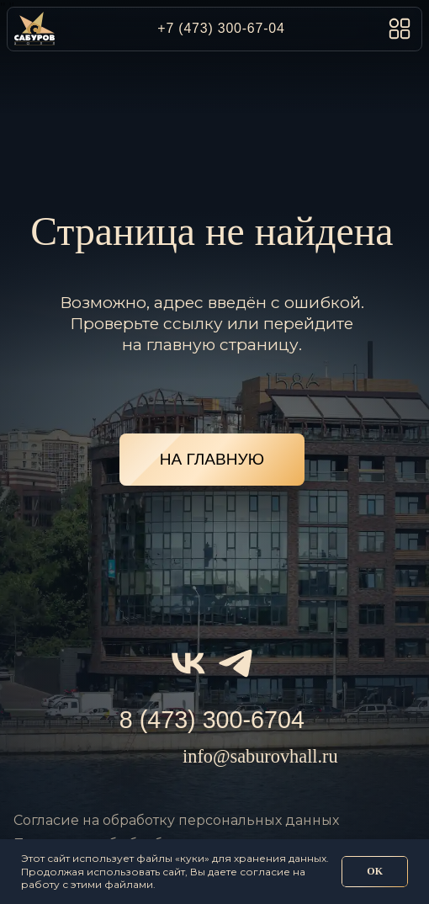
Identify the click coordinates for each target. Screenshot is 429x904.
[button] (399, 28)
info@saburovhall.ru (260, 756)
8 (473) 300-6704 (212, 719)
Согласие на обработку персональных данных (176, 820)
